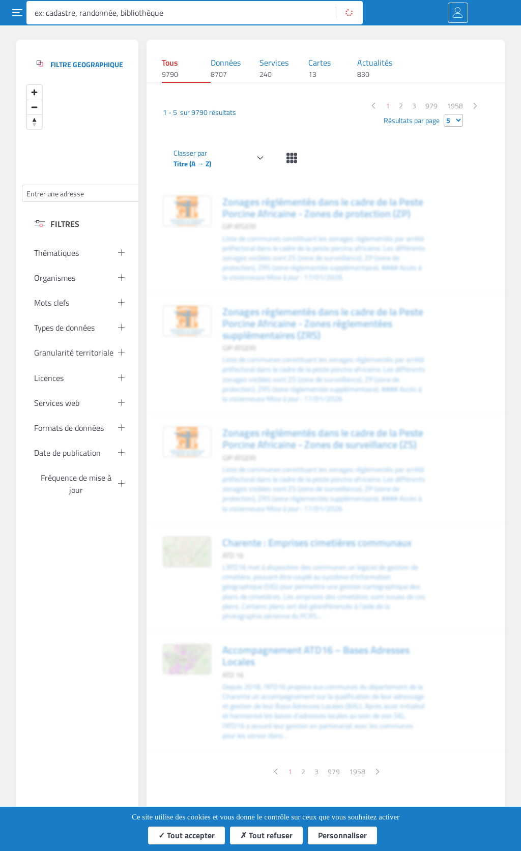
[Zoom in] (34, 92)
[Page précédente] (373, 106)
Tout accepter (186, 835)
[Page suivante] (475, 106)
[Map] (98, 131)
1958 (455, 105)
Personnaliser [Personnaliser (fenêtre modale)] (342, 835)
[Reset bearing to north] (34, 121)
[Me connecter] (458, 13)
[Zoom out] (34, 107)
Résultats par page (412, 120)
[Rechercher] (349, 12)
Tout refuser (266, 835)
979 (431, 105)
